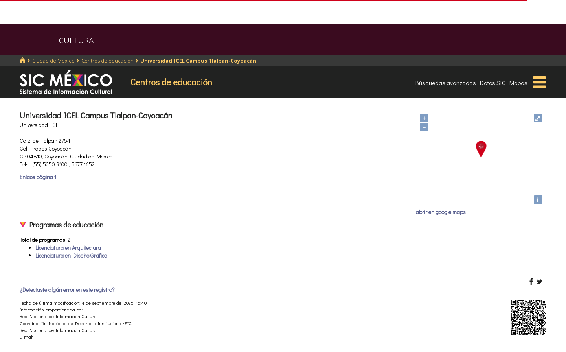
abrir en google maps (441, 212)
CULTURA (76, 40)
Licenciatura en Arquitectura (68, 247)
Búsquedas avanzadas (445, 83)
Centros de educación (107, 60)
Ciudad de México (53, 60)
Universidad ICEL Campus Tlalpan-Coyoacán (198, 60)
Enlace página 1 (38, 177)
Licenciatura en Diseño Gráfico (71, 255)
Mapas (518, 83)
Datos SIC (492, 83)
